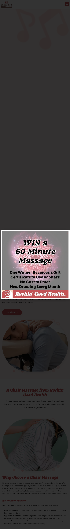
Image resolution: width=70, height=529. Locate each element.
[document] (35, 264)
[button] (66, 233)
